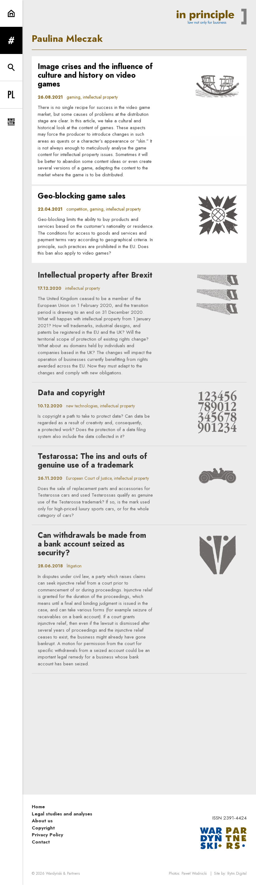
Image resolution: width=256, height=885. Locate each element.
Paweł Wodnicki (194, 873)
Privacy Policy (47, 834)
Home (38, 806)
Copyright (43, 827)
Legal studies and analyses (62, 813)
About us (42, 820)
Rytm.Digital (237, 873)
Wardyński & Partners (63, 873)
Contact (41, 842)
